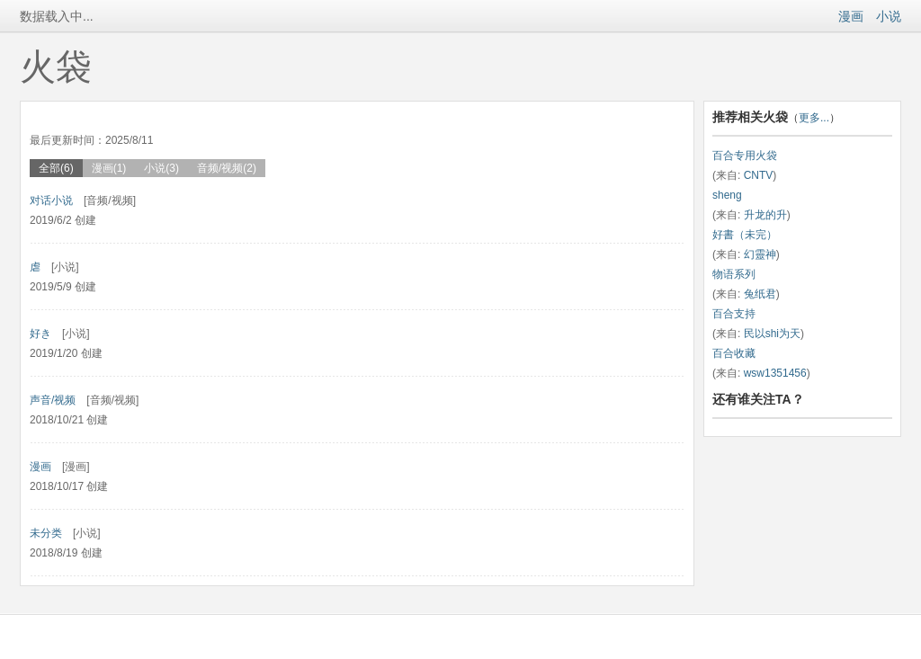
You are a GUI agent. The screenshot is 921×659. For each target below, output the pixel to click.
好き (40, 333)
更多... (814, 117)
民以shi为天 (772, 333)
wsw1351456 (775, 373)
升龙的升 (765, 215)
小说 (888, 16)
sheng (727, 195)
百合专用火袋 (744, 155)
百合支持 (734, 313)
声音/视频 (53, 400)
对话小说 (51, 200)
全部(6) (56, 168)
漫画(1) (109, 168)
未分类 (46, 533)
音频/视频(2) (226, 168)
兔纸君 (760, 294)
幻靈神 (760, 254)
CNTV (758, 175)
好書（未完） (744, 234)
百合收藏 (734, 353)
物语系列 (734, 274)
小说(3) (161, 168)
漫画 (850, 16)
